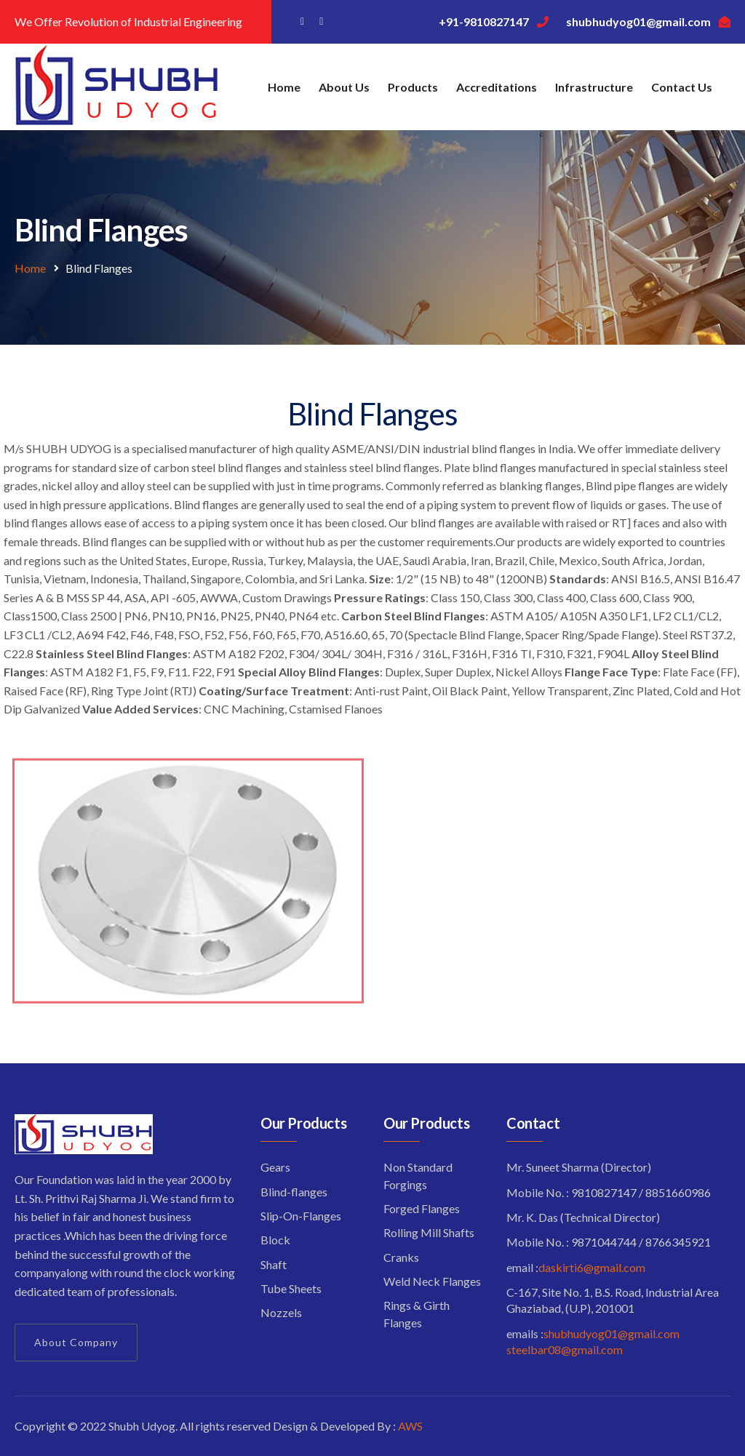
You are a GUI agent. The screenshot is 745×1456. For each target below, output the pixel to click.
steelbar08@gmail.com (564, 1349)
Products (413, 87)
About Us (344, 87)
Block (275, 1240)
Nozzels (281, 1312)
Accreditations (496, 87)
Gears (275, 1167)
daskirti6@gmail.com (591, 1267)
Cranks (401, 1257)
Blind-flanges (293, 1192)
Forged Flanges (421, 1208)
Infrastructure (594, 87)
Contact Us (681, 87)
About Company (76, 1342)
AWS (410, 1426)
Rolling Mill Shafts (428, 1232)
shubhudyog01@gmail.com (611, 1333)
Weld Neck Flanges (432, 1281)
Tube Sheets (291, 1288)
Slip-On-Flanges (300, 1216)
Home (284, 87)
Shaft (273, 1264)
